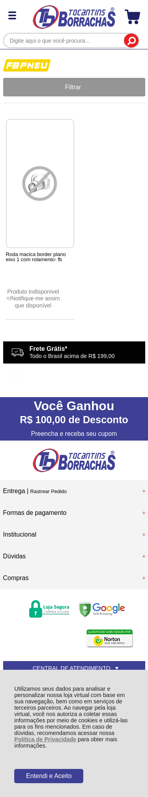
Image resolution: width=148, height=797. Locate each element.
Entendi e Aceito (49, 776)
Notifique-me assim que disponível (35, 301)
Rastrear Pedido (48, 491)
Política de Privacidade (45, 739)
